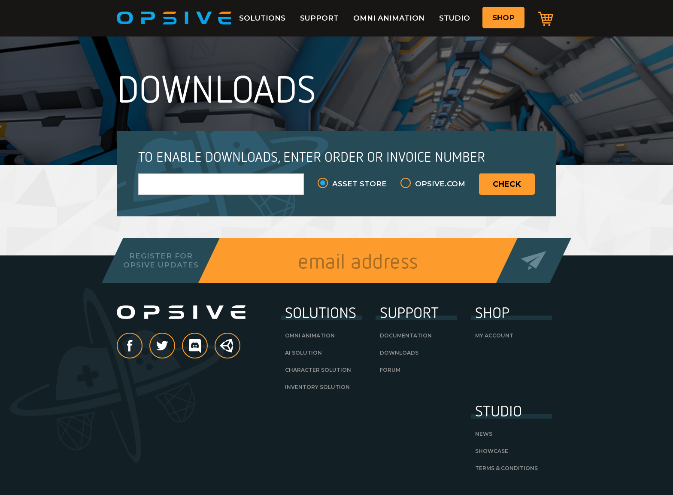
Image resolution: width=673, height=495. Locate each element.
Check (507, 184)
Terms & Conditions (506, 468)
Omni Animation (388, 18)
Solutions (262, 18)
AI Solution (303, 352)
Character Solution (318, 370)
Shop (503, 17)
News (483, 434)
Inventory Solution (317, 387)
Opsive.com (440, 183)
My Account (494, 335)
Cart (545, 18)
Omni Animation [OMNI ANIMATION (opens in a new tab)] (310, 335)
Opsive (174, 18)
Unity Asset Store (227, 350)
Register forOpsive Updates (160, 260)
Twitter (174, 346)
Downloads (399, 352)
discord (207, 346)
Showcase (491, 451)
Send (533, 260)
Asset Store (359, 183)
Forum (390, 370)
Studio (454, 18)
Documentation (406, 335)
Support (319, 18)
